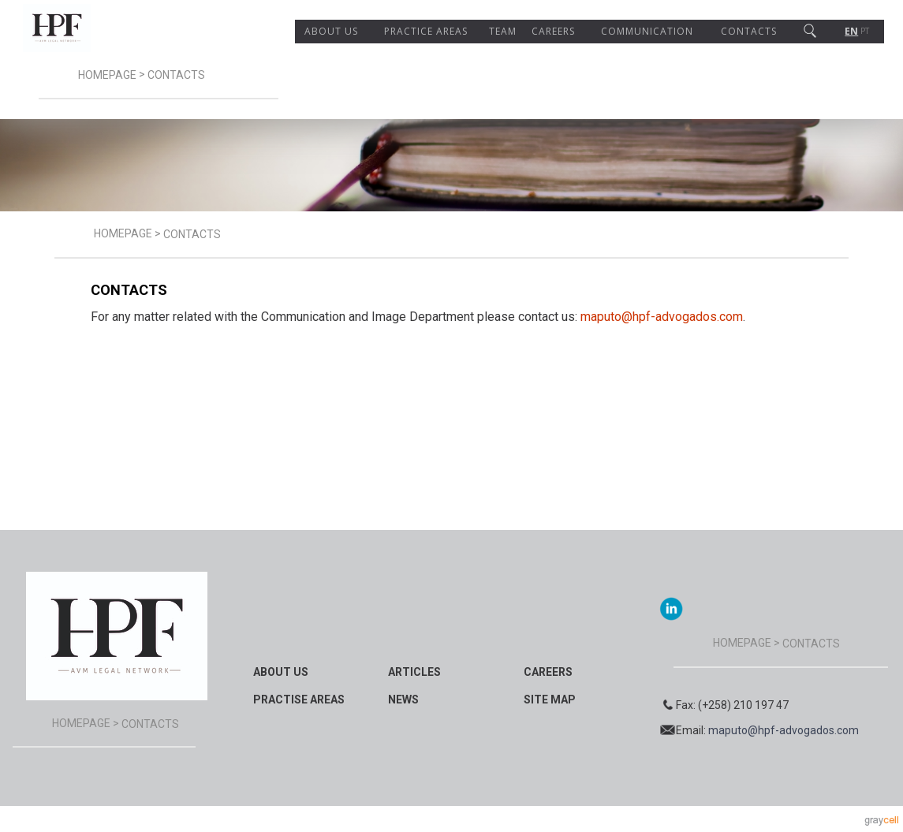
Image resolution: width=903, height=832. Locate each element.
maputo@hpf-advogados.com (661, 316)
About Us (331, 31)
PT (864, 31)
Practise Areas (299, 699)
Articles (414, 672)
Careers (553, 31)
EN (851, 31)
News (403, 699)
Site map (550, 699)
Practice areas (426, 31)
